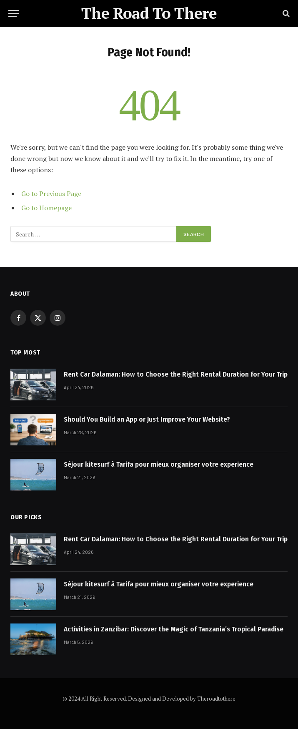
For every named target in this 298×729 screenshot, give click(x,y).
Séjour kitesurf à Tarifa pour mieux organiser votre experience (158, 464)
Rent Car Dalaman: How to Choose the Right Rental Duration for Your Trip (176, 374)
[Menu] (13, 13)
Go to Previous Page (51, 193)
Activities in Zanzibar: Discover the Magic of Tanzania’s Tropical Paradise (173, 629)
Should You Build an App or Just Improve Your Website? (147, 419)
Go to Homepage (46, 207)
